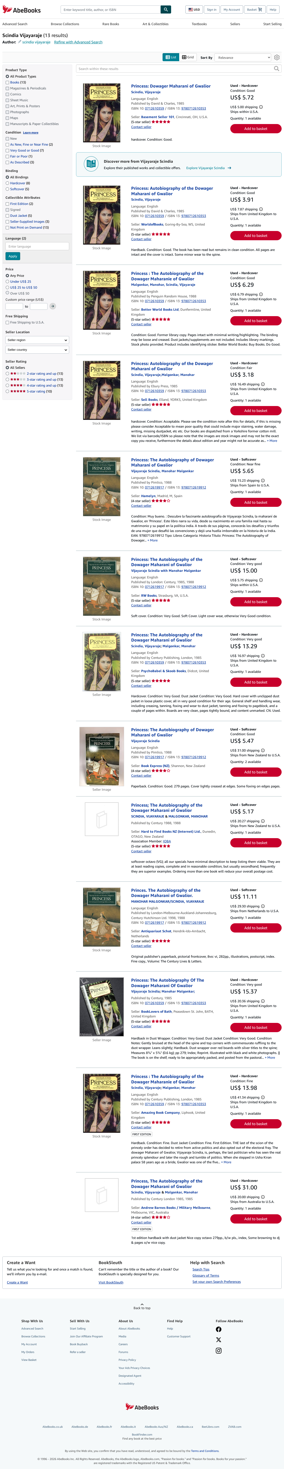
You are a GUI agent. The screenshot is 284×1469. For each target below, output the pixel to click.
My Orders (27, 1352)
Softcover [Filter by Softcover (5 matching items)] (17, 189)
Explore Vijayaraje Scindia (209, 168)
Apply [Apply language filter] (13, 256)
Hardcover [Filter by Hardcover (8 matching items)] (17, 183)
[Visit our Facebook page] (218, 1329)
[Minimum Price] (14, 306)
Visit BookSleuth (111, 1282)
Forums (123, 1352)
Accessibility (126, 1383)
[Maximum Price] (39, 306)
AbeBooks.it (128, 1427)
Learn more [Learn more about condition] (30, 132)
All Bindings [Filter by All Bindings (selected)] (17, 177)
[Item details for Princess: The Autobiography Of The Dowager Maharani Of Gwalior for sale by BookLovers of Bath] (101, 1007)
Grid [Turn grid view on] (188, 57)
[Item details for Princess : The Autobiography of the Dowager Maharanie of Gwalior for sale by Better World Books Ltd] (101, 300)
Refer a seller (78, 1352)
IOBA (167, 841)
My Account (232, 9)
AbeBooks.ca (185, 1427)
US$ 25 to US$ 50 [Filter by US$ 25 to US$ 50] (21, 287)
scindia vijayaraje (36, 42)
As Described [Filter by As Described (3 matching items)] (19, 162)
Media (122, 1336)
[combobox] (110, 9)
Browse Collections (65, 24)
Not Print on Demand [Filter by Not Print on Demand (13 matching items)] (27, 228)
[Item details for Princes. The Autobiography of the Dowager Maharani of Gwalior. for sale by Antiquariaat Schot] (101, 917)
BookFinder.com (142, 1437)
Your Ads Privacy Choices (134, 1368)
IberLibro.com (210, 1427)
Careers (123, 1344)
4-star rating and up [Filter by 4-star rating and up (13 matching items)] (36, 385)
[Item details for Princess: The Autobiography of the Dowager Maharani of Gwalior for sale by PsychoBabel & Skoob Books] (101, 661)
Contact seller (141, 127)
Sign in (212, 9)
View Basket (29, 1360)
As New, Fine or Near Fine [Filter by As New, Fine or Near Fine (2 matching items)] (29, 145)
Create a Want (17, 1282)
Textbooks (199, 24)
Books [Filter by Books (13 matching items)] (15, 82)
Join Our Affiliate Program (86, 1336)
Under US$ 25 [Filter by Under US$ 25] (18, 281)
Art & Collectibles (155, 24)
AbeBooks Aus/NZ (156, 1427)
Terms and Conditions (205, 1451)
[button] (276, 68)
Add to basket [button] (255, 128)
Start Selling (272, 24)
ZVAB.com (234, 1427)
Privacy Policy (127, 1360)
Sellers (235, 24)
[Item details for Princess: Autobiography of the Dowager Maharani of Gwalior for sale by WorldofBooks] (101, 215)
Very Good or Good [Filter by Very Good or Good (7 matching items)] (24, 150)
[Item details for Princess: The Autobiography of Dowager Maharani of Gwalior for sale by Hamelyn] (101, 486)
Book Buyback (79, 1344)
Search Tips (201, 1269)
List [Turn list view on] (171, 57)
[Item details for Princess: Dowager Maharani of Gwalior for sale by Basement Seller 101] (101, 113)
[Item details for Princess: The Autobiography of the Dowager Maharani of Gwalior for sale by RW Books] (101, 586)
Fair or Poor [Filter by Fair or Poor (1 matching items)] (18, 156)
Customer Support (179, 1336)
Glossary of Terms (206, 1276)
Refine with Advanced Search (78, 42)
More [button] (273, 441)
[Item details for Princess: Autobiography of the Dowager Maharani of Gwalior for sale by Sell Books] (101, 390)
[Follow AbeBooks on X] (218, 1340)
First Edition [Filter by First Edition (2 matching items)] (19, 204)
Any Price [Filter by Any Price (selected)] (15, 275)
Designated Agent (130, 1375)
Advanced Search (14, 24)
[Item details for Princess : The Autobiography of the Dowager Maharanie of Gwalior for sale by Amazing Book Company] (101, 1103)
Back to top (142, 1308)
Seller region (16, 340)
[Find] (166, 9)
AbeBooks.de (80, 1427)
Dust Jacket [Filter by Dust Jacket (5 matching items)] (18, 216)
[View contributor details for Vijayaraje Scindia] (146, 92)
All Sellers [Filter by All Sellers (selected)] (18, 368)
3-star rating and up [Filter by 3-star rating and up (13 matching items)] (36, 380)
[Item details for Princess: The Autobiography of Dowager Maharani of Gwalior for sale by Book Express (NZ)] (101, 756)
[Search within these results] (179, 69)
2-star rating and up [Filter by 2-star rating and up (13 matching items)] (36, 374)
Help (273, 9)
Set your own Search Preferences (217, 1282)
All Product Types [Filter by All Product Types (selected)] (21, 76)
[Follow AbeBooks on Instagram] (218, 1351)
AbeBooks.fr (104, 1427)
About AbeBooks (129, 1328)
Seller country (17, 349)
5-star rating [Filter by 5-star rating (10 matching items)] (31, 391)
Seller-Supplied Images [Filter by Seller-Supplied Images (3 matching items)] (27, 222)
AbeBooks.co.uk (53, 1427)
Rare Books (110, 24)
